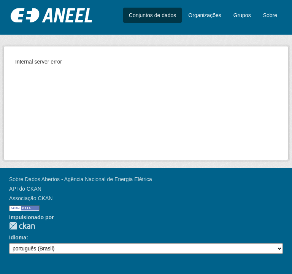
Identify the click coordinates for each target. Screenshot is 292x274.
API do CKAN (25, 189)
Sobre (270, 15)
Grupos (242, 15)
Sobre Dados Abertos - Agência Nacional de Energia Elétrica (80, 179)
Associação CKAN (30, 198)
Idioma (17, 237)
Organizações (204, 15)
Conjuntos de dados (152, 15)
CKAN (22, 226)
